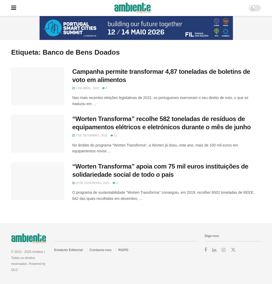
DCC (14, 270)
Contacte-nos (101, 250)
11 (113, 135)
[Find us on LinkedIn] (214, 250)
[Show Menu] (13, 8)
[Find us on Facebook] (205, 250)
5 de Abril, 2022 (85, 88)
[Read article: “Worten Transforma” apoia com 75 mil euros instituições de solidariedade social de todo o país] (37, 181)
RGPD (123, 250)
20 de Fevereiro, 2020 (90, 182)
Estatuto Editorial (68, 250)
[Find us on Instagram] (224, 250)
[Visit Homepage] (132, 8)
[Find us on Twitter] (233, 250)
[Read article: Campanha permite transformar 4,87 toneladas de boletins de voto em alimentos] (37, 86)
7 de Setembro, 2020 (89, 135)
